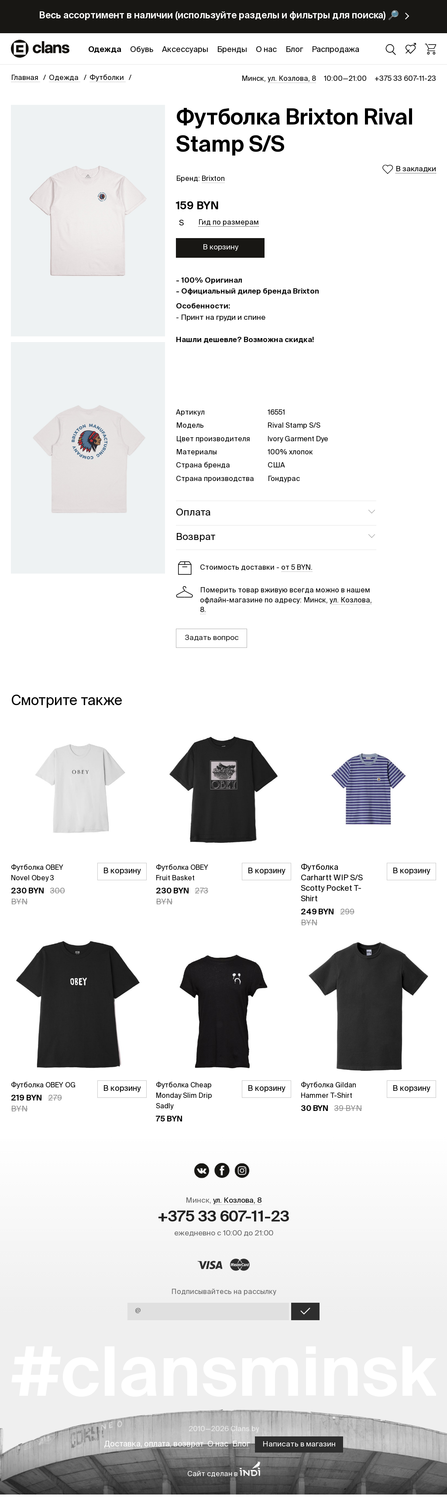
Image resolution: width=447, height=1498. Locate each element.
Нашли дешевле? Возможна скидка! (245, 340)
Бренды (232, 50)
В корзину (220, 247)
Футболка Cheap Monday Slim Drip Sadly (187, 1095)
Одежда (104, 50)
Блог (294, 50)
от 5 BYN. (297, 567)
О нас (266, 50)
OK (305, 1315)
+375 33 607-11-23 (405, 79)
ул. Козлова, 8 (292, 79)
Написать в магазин (307, 1448)
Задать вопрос (212, 638)
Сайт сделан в (223, 1477)
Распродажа (335, 50)
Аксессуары (185, 50)
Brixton (213, 179)
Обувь (141, 50)
